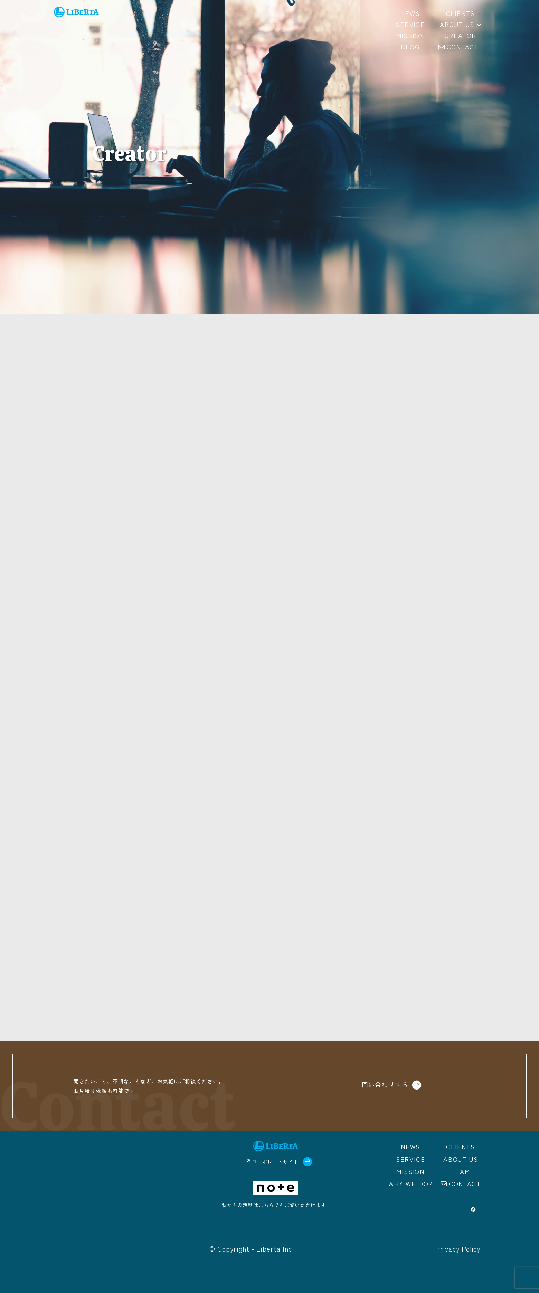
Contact (465, 1183)
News (410, 1146)
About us (460, 25)
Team (460, 1171)
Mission (410, 1171)
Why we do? (410, 1183)
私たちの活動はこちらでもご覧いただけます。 (277, 1204)
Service (410, 1158)
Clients (460, 1146)
